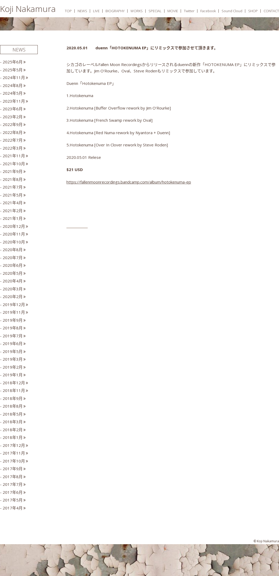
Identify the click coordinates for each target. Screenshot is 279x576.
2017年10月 (14, 461)
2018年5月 (13, 414)
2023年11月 (14, 101)
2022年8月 (13, 132)
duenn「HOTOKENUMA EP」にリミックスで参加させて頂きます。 (156, 47)
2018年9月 (13, 398)
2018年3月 (13, 421)
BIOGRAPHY (115, 10)
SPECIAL (155, 10)
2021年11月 (14, 155)
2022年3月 (13, 148)
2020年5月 (13, 273)
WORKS (136, 10)
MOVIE (172, 10)
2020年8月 (13, 249)
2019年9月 (13, 320)
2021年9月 (13, 171)
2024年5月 (13, 93)
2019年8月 (13, 327)
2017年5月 (13, 500)
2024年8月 (13, 85)
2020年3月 (13, 288)
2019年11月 (14, 312)
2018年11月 (14, 390)
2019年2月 (13, 367)
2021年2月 (13, 210)
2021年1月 (13, 218)
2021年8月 (13, 179)
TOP (68, 10)
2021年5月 (13, 195)
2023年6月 (13, 108)
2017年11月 (14, 453)
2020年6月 (13, 265)
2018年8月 (13, 406)
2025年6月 (13, 61)
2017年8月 (13, 476)
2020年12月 (14, 226)
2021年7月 (13, 187)
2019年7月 (13, 335)
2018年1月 (13, 437)
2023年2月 (13, 116)
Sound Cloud (232, 10)
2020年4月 (13, 280)
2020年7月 (13, 257)
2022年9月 (13, 124)
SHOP (253, 10)
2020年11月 (14, 234)
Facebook (208, 10)
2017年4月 (13, 507)
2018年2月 (13, 429)
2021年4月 (13, 202)
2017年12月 (14, 445)
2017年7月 (13, 484)
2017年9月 (13, 468)
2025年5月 (13, 69)
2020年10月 (14, 242)
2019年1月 (13, 374)
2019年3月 (13, 359)
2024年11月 (14, 77)
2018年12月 (14, 382)
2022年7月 (13, 140)
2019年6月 (13, 343)
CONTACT (271, 10)
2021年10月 (14, 163)
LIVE (96, 10)
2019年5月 (13, 351)
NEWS (82, 10)
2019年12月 (14, 304)
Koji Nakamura (28, 8)
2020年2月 (13, 296)
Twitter (189, 10)
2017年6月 (13, 492)
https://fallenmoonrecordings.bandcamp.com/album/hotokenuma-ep (128, 182)
